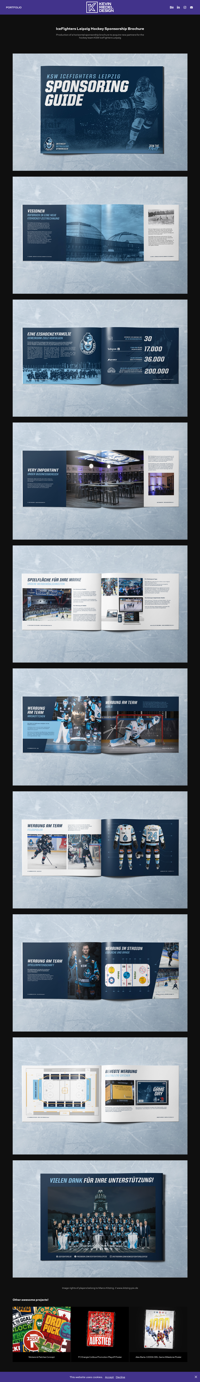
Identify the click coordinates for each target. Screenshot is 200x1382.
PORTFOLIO (14, 7)
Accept (109, 1377)
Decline (120, 1377)
